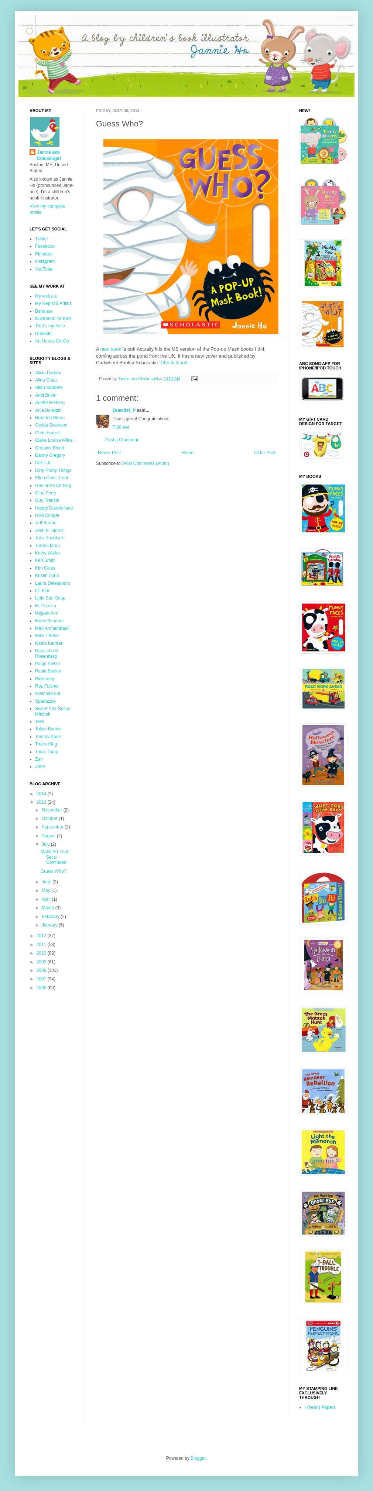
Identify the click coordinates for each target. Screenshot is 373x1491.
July (46, 844)
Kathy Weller (47, 553)
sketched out (47, 693)
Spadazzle (45, 701)
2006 (42, 987)
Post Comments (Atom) (146, 463)
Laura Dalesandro (52, 583)
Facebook (45, 246)
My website (46, 296)
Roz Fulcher (47, 686)
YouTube (43, 269)
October (50, 818)
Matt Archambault (52, 628)
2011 (42, 944)
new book (110, 349)
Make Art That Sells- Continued (54, 857)
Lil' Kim (42, 590)
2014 (42, 793)
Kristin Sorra (47, 575)
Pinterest (43, 254)
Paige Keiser (47, 663)
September (53, 827)
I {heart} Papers (320, 1407)
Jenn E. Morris (49, 530)
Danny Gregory (50, 455)
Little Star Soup (50, 598)
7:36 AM (121, 427)
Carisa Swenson (51, 425)
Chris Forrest (48, 432)
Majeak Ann (46, 613)
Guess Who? (53, 871)
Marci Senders (49, 620)
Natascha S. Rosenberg (47, 653)
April (47, 899)
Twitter (41, 238)
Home (188, 452)
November (53, 810)
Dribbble (43, 333)
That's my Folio (50, 326)
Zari (39, 759)
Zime (40, 766)
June (47, 881)
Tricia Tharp (46, 751)
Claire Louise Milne (54, 440)
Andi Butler (46, 395)
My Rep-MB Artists (53, 303)
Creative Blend (49, 448)
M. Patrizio (45, 605)
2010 (42, 953)
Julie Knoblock (49, 538)
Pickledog (44, 678)
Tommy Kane (48, 736)
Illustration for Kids (53, 318)
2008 (42, 970)
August (49, 835)
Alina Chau (46, 380)
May (46, 890)
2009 (42, 962)
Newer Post (109, 452)
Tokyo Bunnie (48, 728)
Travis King (46, 744)
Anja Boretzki (48, 410)
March (48, 907)
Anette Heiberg (50, 402)
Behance (43, 311)
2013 (42, 802)
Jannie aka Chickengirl (49, 155)
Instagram (45, 261)
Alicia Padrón (48, 372)
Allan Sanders (49, 387)
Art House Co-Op (52, 341)
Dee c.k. (43, 462)
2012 (42, 935)
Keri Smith (45, 560)
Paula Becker (48, 671)
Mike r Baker (47, 635)
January (50, 925)
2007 (42, 978)
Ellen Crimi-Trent (51, 477)
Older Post (264, 452)
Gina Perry (45, 493)
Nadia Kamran (49, 643)
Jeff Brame (46, 522)
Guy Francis (47, 500)
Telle (39, 721)
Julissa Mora (47, 545)
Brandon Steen (50, 417)
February (51, 916)
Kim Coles (45, 568)
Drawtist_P (124, 410)
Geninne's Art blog (53, 485)
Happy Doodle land (54, 508)
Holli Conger (47, 515)
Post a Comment (121, 439)
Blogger (198, 1458)
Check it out (174, 362)
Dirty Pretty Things (53, 470)
